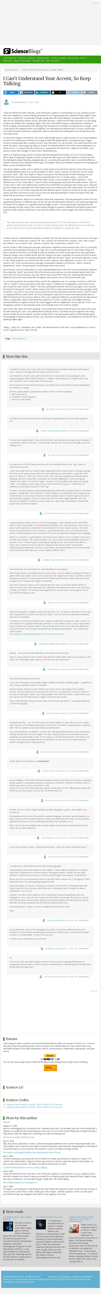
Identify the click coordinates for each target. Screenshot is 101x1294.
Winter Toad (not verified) (55, 560)
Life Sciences (9, 58)
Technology (38, 61)
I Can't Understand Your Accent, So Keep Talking (25, 1167)
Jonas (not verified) (57, 920)
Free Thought (53, 61)
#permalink (84, 409)
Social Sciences (59, 58)
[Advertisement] (50, 22)
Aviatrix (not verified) (56, 948)
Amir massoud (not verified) (54, 430)
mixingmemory (11, 69)
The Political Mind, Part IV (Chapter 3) (20, 1182)
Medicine (7, 61)
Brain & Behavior (22, 61)
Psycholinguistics (18, 338)
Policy (83, 58)
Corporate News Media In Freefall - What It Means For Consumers (34, 1104)
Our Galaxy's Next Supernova (49, 1217)
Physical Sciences (26, 58)
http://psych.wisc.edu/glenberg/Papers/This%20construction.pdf (37, 634)
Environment (43, 58)
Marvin (6, 1122)
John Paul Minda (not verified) (53, 643)
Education (73, 58)
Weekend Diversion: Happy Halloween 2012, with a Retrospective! (81, 1219)
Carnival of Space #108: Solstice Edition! (17, 1218)
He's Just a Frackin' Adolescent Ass (18, 1137)
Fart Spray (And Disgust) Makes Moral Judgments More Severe (31, 1152)
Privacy (44, 1276)
